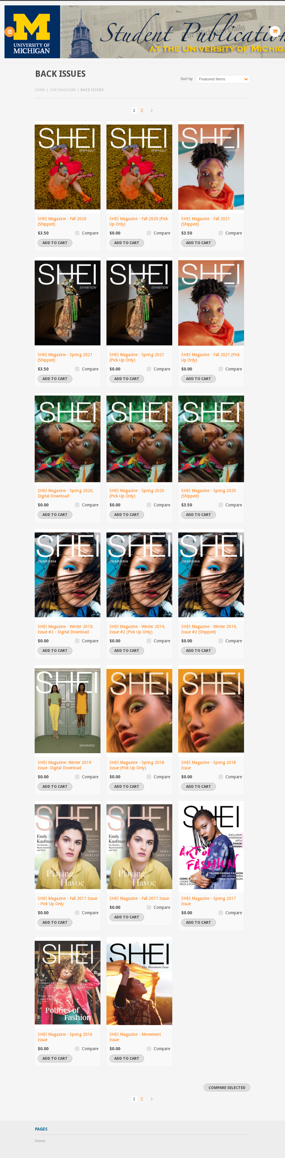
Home (40, 90)
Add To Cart (55, 243)
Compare (90, 233)
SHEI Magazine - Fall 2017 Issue (139, 898)
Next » (152, 110)
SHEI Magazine (63, 90)
